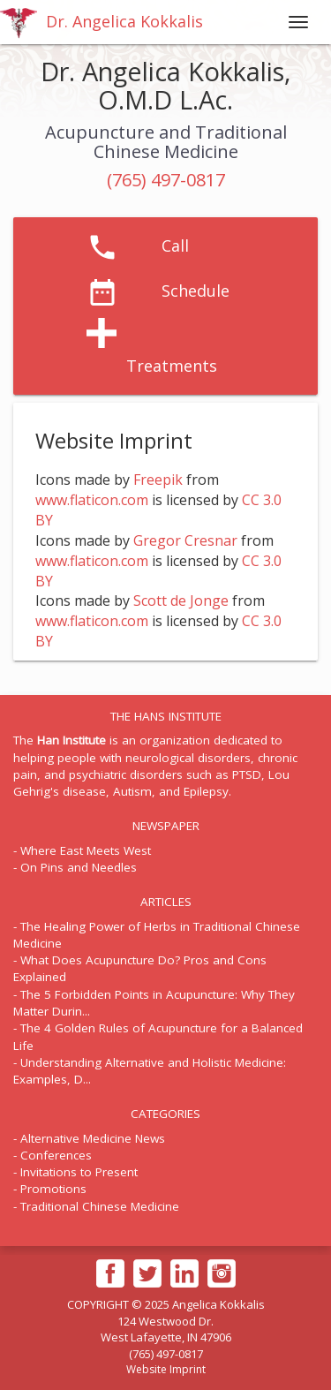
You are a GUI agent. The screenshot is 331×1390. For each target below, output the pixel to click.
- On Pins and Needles (75, 867)
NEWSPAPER (165, 826)
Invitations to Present (79, 1172)
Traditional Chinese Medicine (99, 1206)
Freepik (158, 479)
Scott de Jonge (181, 600)
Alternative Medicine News (92, 1138)
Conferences (56, 1155)
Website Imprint (166, 1369)
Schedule (195, 290)
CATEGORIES (165, 1114)
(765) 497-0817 (166, 180)
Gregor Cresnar (185, 540)
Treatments (171, 365)
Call (175, 245)
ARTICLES (166, 902)
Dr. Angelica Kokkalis (101, 23)
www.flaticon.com (91, 500)
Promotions (53, 1189)
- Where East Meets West (82, 850)
